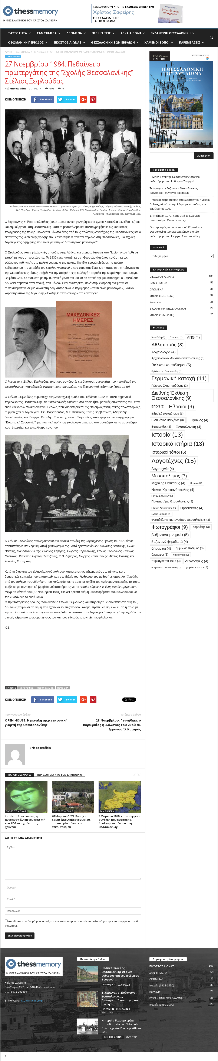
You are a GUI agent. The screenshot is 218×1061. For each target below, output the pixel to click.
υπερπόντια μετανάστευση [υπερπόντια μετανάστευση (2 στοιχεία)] (167, 567)
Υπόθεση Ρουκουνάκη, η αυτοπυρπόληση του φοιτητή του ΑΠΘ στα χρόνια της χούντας (25, 821)
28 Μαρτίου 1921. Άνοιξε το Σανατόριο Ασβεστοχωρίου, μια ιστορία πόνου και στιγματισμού (71, 821)
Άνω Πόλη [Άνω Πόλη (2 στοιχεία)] (158, 337)
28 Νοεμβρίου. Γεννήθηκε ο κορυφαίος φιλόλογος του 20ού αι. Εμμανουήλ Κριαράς (112, 724)
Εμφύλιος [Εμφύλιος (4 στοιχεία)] (198, 420)
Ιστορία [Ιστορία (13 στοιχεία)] (167, 434)
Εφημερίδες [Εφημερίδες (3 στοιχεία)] (161, 426)
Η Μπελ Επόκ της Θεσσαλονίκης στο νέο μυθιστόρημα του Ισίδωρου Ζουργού (175, 179)
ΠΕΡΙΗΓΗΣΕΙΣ (103, 33)
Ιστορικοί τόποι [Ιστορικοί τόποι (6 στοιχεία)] (169, 452)
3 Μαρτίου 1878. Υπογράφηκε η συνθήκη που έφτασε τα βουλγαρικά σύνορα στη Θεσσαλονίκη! (120, 821)
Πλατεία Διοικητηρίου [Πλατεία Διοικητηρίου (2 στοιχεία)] (164, 508)
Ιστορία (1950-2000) (162, 315)
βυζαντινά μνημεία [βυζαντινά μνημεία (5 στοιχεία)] (170, 534)
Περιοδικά (62, 687)
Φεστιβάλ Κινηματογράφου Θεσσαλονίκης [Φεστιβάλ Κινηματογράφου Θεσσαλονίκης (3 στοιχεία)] (181, 519)
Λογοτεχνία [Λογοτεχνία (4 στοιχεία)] (163, 469)
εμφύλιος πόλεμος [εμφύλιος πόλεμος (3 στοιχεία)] (190, 548)
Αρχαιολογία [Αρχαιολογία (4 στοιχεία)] (164, 352)
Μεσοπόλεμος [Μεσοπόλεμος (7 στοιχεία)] (169, 475)
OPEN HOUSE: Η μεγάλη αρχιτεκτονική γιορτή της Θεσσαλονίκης (36, 722)
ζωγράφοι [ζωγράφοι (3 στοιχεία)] (160, 554)
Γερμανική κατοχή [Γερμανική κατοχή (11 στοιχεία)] (179, 378)
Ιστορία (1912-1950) (162, 295)
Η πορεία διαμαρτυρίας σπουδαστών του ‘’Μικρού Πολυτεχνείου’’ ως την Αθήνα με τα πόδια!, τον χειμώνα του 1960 (180, 204)
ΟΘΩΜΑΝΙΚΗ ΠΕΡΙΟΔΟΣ (27, 42)
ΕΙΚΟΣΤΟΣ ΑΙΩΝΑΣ (69, 42)
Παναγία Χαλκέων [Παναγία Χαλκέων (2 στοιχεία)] (162, 496)
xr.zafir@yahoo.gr (32, 1000)
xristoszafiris (18, 88)
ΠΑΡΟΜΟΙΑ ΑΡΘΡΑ (19, 774)
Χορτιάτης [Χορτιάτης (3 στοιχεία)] (201, 527)
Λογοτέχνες (26, 687)
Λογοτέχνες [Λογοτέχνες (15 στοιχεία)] (174, 460)
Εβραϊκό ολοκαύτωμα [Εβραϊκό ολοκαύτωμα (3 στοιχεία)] (168, 413)
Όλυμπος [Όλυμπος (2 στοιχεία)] (176, 337)
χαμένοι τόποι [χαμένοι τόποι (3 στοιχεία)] (197, 567)
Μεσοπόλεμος (45, 687)
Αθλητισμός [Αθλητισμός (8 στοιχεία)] (168, 344)
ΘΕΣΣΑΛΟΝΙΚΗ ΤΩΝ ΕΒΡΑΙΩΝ (115, 42)
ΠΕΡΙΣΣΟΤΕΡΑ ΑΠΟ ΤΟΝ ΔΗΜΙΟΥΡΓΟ (59, 774)
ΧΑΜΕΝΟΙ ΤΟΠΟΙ (159, 42)
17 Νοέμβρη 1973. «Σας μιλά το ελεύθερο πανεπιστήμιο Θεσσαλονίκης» (175, 218)
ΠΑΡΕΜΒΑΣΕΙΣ (191, 42)
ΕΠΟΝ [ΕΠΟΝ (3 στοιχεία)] (158, 406)
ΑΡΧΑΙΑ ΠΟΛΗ (132, 33)
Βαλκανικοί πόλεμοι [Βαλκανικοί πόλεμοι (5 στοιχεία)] (171, 365)
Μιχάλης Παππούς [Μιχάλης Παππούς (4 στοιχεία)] (168, 483)
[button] (211, 37)
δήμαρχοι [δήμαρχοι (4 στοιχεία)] (161, 548)
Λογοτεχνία (109, 984)
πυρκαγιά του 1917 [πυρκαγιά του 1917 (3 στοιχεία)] (166, 561)
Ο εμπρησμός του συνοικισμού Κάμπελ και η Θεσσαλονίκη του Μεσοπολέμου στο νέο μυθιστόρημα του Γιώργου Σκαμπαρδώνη (177, 232)
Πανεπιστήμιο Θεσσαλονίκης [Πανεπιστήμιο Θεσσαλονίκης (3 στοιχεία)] (172, 501)
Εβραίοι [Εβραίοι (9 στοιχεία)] (181, 406)
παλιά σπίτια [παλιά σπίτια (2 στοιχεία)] (181, 554)
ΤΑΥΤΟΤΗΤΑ (19, 33)
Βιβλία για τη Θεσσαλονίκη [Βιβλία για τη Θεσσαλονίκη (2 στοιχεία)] (167, 371)
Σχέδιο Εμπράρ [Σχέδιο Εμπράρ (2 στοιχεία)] (161, 514)
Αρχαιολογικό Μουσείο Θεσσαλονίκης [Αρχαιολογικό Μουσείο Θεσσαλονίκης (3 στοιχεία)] (178, 358)
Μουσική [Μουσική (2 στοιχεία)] (196, 483)
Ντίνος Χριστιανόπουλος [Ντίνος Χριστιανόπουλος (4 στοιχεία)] (173, 490)
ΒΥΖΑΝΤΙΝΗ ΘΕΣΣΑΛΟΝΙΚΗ (172, 33)
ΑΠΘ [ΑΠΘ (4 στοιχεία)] (193, 337)
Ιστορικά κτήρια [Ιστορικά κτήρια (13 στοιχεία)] (178, 443)
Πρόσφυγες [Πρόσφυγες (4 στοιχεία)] (191, 508)
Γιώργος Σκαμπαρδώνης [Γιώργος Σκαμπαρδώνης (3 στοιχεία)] (170, 385)
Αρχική (8, 51)
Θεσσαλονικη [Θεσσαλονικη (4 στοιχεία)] (188, 427)
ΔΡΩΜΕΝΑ (76, 33)
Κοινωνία (155, 302)
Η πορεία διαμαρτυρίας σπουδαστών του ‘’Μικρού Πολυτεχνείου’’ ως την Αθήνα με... (121, 1026)
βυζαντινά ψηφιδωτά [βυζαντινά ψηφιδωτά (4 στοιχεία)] (170, 541)
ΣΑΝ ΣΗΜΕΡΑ (48, 33)
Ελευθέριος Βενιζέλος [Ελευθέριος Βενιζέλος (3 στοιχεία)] (168, 420)
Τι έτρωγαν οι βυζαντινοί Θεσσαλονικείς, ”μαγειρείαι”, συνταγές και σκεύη (174, 190)
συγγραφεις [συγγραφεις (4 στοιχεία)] (196, 561)
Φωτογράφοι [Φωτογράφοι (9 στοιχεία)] (170, 527)
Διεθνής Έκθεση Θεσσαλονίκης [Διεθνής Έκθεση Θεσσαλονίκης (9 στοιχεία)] (172, 395)
